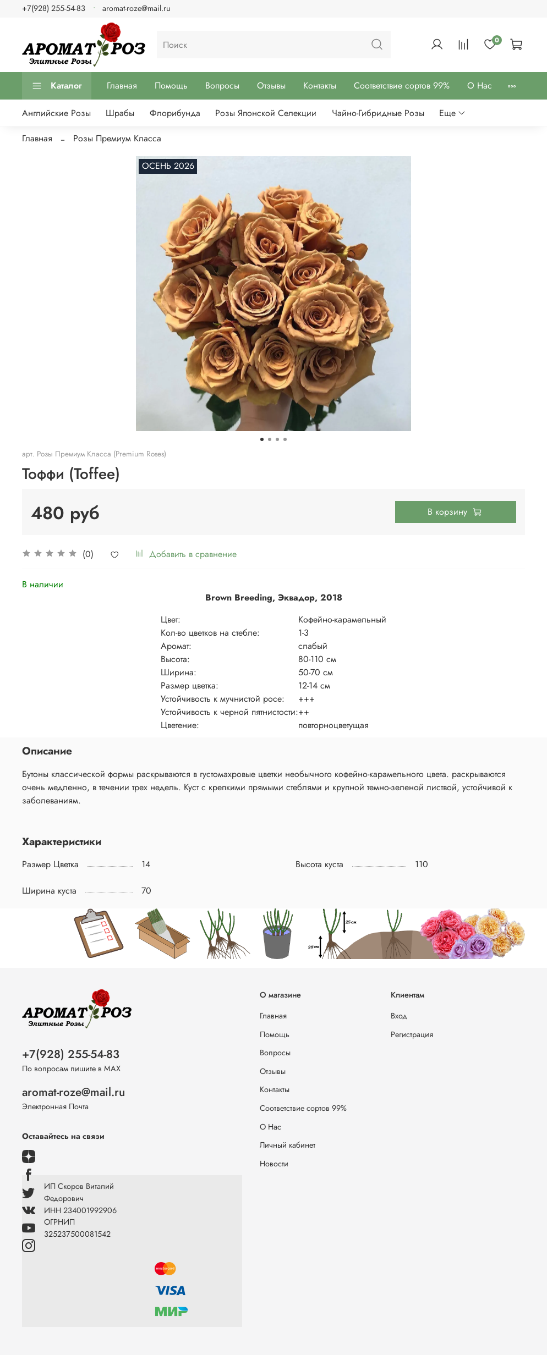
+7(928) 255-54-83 (53, 8)
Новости (274, 1163)
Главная (122, 85)
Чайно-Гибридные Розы (378, 113)
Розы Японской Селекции (265, 113)
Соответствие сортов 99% (402, 85)
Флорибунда (175, 113)
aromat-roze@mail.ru (136, 8)
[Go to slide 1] (262, 439)
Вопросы (222, 85)
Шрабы (120, 113)
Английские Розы (56, 113)
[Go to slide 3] (277, 439)
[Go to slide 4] (285, 439)
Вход (399, 1015)
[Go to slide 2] (269, 439)
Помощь (171, 85)
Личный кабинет (287, 1144)
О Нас (479, 85)
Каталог (56, 85)
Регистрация (412, 1034)
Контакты (319, 85)
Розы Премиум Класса (117, 138)
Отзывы (271, 85)
